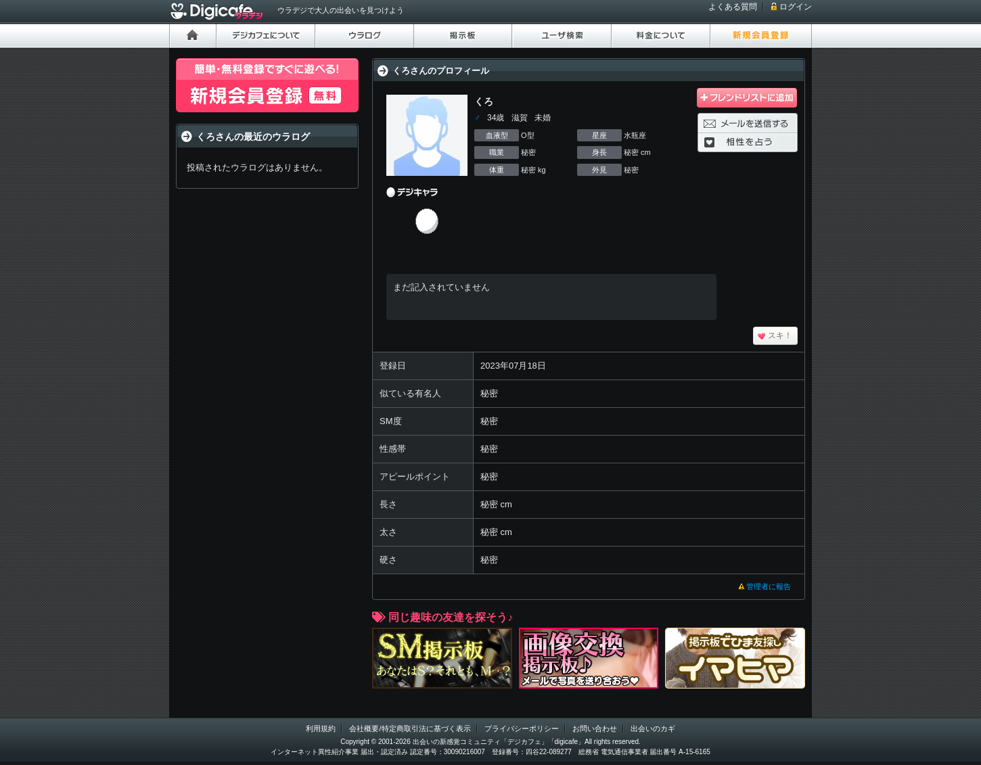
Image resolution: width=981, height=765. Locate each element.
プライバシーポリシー (521, 728)
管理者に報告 (768, 586)
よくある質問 (732, 6)
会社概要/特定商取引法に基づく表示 (409, 728)
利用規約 (321, 728)
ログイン (795, 6)
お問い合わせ (594, 728)
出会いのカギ (653, 728)
